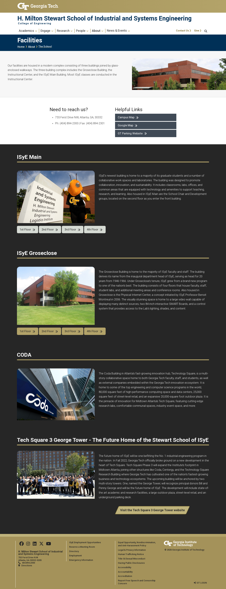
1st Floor (25, 229)
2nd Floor (48, 229)
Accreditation (125, 576)
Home (20, 46)
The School (45, 46)
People (80, 30)
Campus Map (126, 117)
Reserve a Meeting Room (82, 547)
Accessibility (124, 567)
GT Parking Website (130, 133)
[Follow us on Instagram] (28, 544)
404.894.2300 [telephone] (28, 562)
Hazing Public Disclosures (131, 563)
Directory (74, 551)
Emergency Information (81, 560)
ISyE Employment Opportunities (85, 542)
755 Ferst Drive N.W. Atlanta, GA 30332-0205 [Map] (30, 558)
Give (196, 30)
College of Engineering (34, 23)
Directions (26, 565)
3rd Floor (70, 229)
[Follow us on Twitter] (41, 544)
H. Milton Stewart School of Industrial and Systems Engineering (104, 18)
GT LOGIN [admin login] (202, 582)
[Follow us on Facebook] (21, 544)
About (96, 30)
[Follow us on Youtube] (48, 544)
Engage (45, 30)
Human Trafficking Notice (131, 554)
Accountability (125, 572)
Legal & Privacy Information (132, 550)
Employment (75, 555)
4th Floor (92, 229)
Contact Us (182, 30)
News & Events (117, 30)
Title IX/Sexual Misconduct (131, 558)
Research (63, 30)
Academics (26, 30)
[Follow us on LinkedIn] (34, 544)
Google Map (125, 125)
